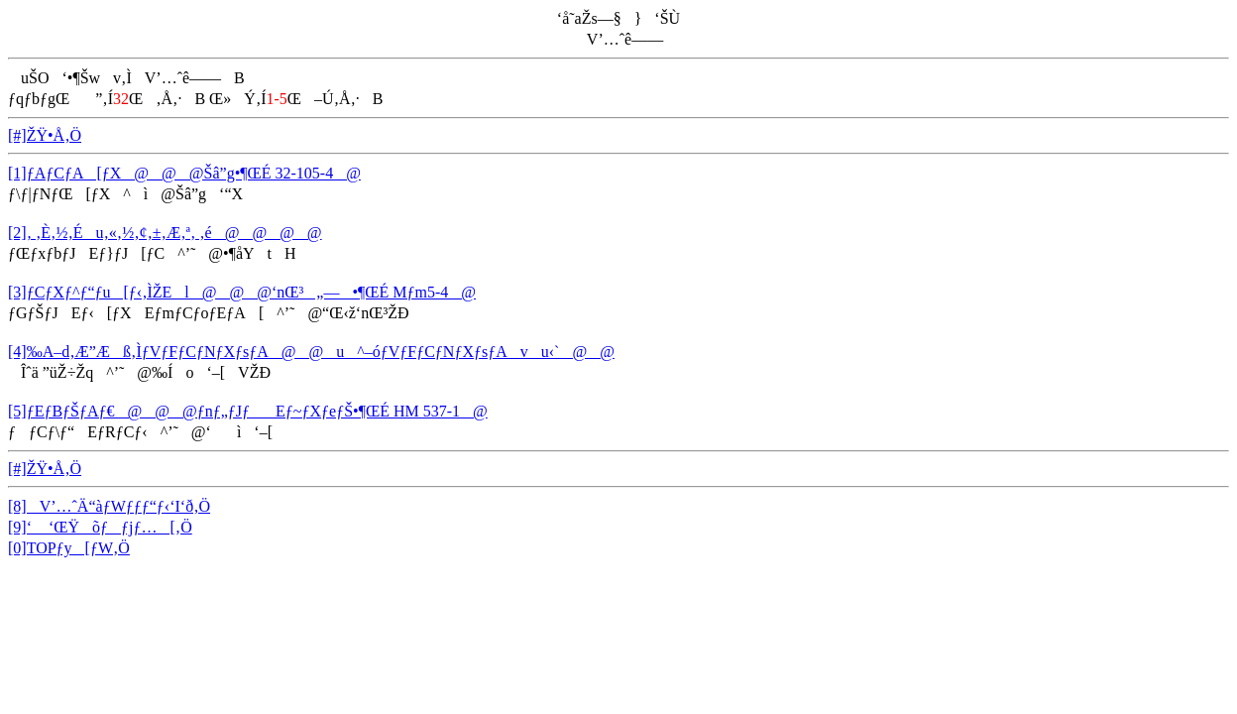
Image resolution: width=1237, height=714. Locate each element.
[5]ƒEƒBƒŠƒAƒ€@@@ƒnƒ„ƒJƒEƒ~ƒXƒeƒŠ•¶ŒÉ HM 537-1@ (248, 411)
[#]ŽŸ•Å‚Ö (44, 135)
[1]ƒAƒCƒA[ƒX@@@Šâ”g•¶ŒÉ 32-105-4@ (184, 173)
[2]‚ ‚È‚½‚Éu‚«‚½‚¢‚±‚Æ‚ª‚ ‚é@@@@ (165, 232)
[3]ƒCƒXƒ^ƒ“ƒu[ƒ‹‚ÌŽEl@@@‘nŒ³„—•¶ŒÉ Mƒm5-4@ (242, 292)
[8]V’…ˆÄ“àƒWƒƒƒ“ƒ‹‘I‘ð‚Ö (109, 506)
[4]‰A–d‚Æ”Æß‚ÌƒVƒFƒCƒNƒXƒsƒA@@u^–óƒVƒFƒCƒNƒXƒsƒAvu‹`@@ (311, 351)
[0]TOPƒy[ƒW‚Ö (69, 547)
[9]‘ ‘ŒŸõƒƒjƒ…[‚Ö (100, 527)
